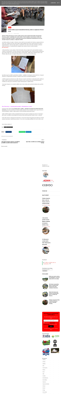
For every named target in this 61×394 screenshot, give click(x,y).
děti (43, 216)
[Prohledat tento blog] (47, 112)
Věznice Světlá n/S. (9, 129)
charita (44, 254)
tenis (44, 325)
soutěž (44, 307)
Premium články (30, 380)
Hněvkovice (45, 248)
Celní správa (45, 210)
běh (43, 208)
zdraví (44, 358)
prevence (44, 301)
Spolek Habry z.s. (46, 309)
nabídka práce (45, 279)
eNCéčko (44, 236)
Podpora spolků (32, 377)
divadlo (44, 218)
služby (44, 305)
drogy (44, 232)
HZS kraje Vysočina (46, 252)
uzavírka (44, 333)
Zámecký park (45, 353)
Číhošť (44, 212)
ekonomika (45, 234)
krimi (44, 264)
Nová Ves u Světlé (46, 283)
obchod (44, 285)
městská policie (45, 273)
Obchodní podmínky (24, 377)
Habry (44, 242)
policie (44, 293)
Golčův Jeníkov (45, 240)
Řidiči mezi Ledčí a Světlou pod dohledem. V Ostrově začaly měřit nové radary (54, 120)
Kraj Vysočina (45, 262)
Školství (44, 323)
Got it (58, 2)
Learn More (53, 2)
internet (44, 256)
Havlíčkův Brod (45, 246)
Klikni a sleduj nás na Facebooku (49, 105)
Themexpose (32, 391)
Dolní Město (45, 222)
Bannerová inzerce (22, 380)
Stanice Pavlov (45, 313)
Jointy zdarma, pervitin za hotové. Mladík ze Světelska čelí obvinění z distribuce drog (46, 64)
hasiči (44, 244)
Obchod (42, 377)
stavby (44, 315)
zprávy (44, 360)
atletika (44, 206)
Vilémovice (45, 341)
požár (44, 297)
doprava (44, 224)
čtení (11, 23)
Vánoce (44, 335)
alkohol (44, 202)
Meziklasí (44, 277)
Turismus (44, 331)
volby (44, 345)
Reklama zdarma (38, 380)
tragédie (44, 329)
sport (44, 311)
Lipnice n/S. (45, 271)
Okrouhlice (45, 287)
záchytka (44, 351)
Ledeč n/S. (45, 269)
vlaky (44, 343)
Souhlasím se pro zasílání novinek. (50, 166)
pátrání (44, 289)
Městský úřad (45, 275)
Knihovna (44, 258)
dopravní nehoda (46, 226)
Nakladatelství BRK (46, 281)
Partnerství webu (14, 380)
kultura (44, 266)
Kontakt (38, 377)
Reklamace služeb (46, 380)
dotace (44, 228)
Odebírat (51, 168)
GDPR (18, 377)
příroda (44, 303)
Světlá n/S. (45, 319)
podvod (44, 291)
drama (44, 230)
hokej (44, 250)
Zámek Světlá (45, 355)
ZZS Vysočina (45, 362)
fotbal (44, 238)
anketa (44, 204)
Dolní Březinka (45, 220)
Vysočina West (45, 349)
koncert (44, 260)
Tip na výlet (45, 327)
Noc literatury (16, 44)
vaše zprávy (45, 337)
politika (44, 295)
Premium (44, 299)
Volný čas (44, 347)
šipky (44, 321)
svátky (44, 317)
